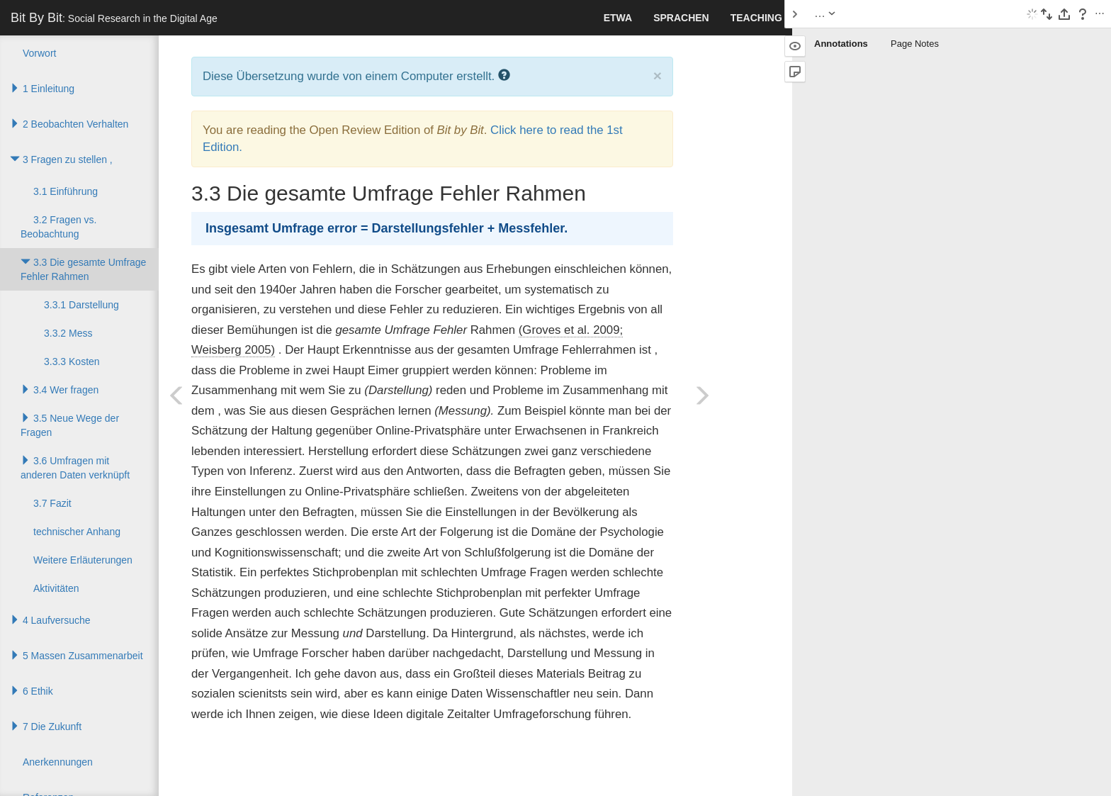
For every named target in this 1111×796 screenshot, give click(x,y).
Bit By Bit (114, 18)
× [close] (657, 75)
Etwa (618, 17)
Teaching (756, 17)
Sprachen (681, 17)
